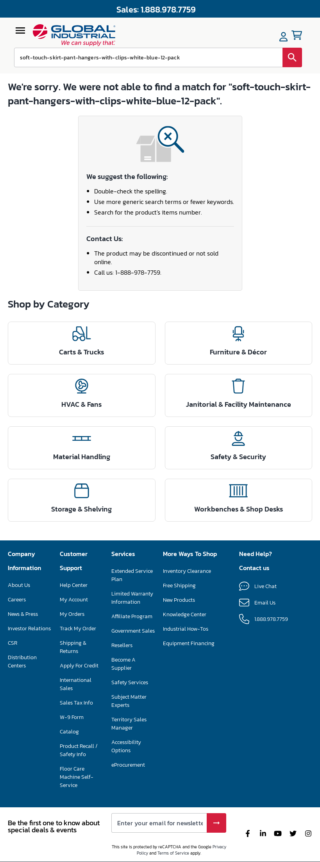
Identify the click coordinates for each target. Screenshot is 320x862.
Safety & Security (238, 456)
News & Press (23, 614)
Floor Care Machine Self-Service (76, 777)
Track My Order (78, 628)
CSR (12, 643)
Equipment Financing (189, 643)
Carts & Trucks (81, 352)
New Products (179, 600)
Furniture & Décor (238, 352)
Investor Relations (29, 628)
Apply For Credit (79, 666)
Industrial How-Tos (185, 629)
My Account (74, 600)
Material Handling (81, 456)
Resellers (121, 645)
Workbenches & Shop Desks (238, 509)
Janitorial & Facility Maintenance (238, 404)
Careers (17, 600)
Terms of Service (173, 853)
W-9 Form (72, 717)
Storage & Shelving (81, 509)
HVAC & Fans (81, 404)
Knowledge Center (184, 614)
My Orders (72, 614)
